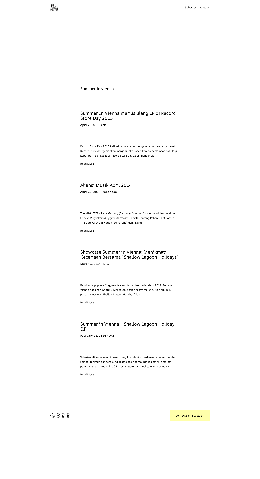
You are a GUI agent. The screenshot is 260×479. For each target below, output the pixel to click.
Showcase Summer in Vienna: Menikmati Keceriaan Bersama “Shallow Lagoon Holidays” (129, 254)
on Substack (192, 415)
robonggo (110, 192)
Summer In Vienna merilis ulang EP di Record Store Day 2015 (128, 115)
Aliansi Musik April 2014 (106, 185)
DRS (106, 264)
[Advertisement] (130, 48)
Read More (87, 163)
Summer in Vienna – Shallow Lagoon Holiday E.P (127, 326)
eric (103, 125)
